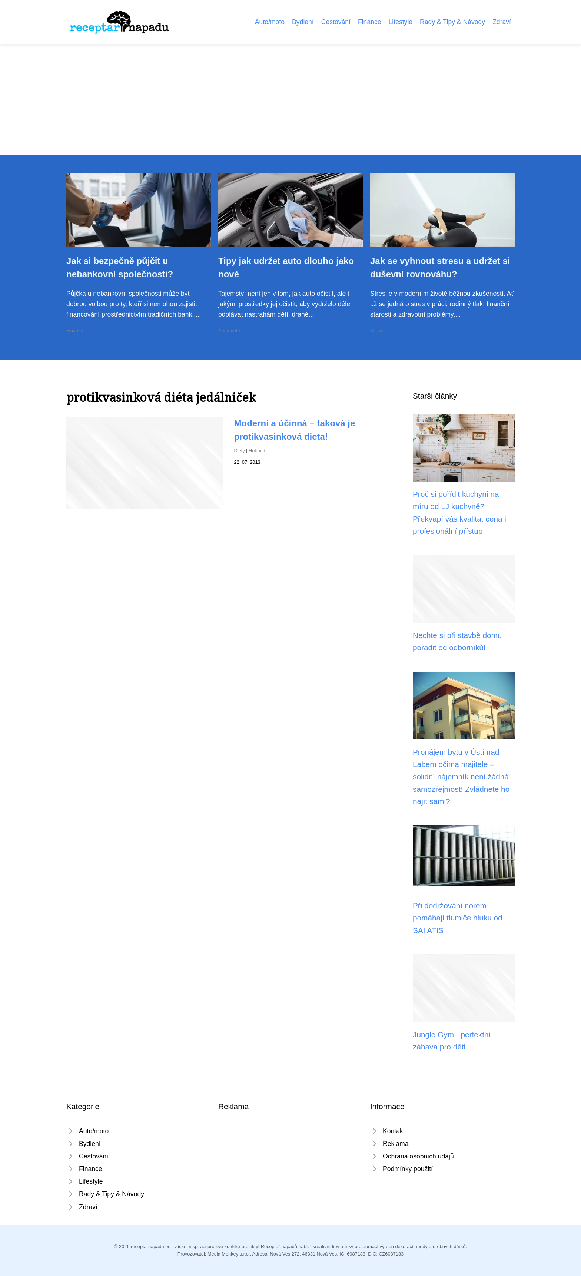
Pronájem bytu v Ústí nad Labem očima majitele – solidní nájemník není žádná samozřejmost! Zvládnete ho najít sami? (461, 777)
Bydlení (303, 22)
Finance (369, 22)
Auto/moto (270, 22)
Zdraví (501, 22)
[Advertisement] (290, 99)
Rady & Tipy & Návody (452, 22)
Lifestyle (401, 22)
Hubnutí (257, 450)
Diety (239, 450)
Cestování (336, 22)
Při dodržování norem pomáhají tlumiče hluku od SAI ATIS (457, 918)
